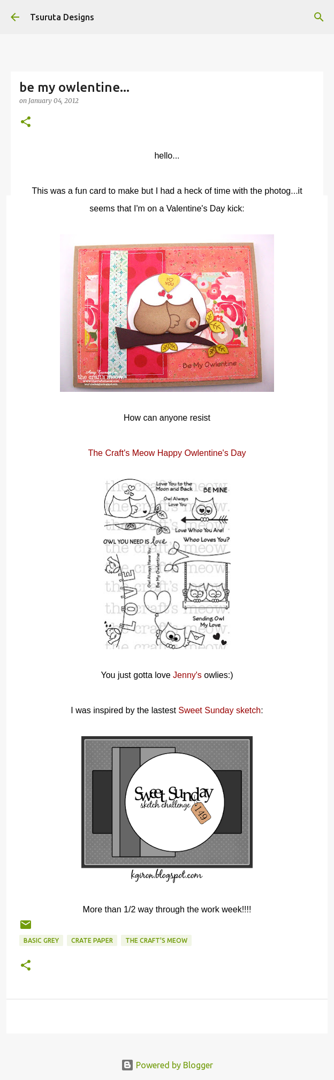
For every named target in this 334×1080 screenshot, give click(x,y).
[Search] (319, 17)
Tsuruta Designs (62, 17)
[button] (25, 122)
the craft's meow (156, 940)
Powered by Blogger (167, 1065)
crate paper (92, 940)
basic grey (41, 940)
